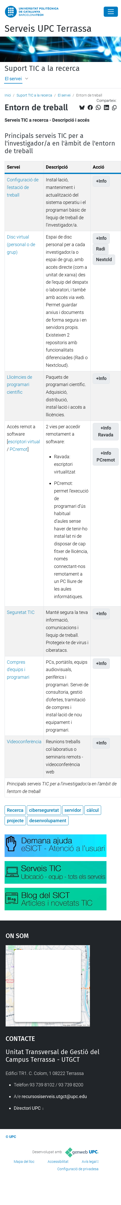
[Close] (111, 12)
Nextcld (104, 259)
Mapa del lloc (24, 1162)
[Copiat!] (114, 108)
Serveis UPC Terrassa (48, 28)
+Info (101, 181)
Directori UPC (28, 1108)
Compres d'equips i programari (18, 669)
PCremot (19, 449)
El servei (13, 78)
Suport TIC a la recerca (42, 68)
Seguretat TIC (21, 612)
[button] (27, 79)
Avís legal (89, 1162)
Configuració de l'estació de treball (22, 187)
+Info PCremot (106, 456)
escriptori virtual (24, 441)
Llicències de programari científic (19, 384)
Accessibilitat (58, 1162)
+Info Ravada (105, 431)
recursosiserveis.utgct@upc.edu (54, 1096)
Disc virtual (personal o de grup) (21, 244)
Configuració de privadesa (78, 1169)
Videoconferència (24, 741)
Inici (8, 95)
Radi (100, 249)
